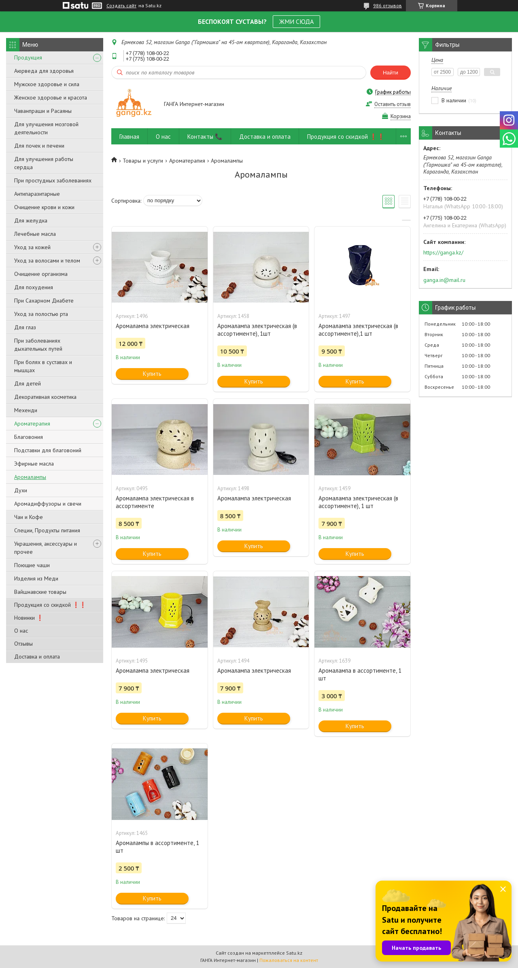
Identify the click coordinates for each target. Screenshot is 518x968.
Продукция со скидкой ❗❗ (50, 604)
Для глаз (25, 327)
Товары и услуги (143, 160)
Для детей (27, 383)
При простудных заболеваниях (52, 180)
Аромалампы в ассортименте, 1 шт (157, 846)
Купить (152, 373)
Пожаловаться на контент (288, 960)
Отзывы (23, 643)
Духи (20, 490)
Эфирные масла (34, 463)
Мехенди (25, 410)
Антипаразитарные (37, 193)
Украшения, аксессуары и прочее (45, 547)
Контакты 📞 (205, 136)
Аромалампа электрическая (152, 326)
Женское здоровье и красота (50, 97)
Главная (129, 136)
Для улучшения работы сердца (43, 163)
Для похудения (33, 287)
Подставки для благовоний (47, 450)
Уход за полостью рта (41, 314)
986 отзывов (387, 5)
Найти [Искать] (390, 73)
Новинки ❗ (28, 617)
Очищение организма (41, 273)
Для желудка (30, 220)
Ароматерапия (32, 423)
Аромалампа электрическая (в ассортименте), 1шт (257, 329)
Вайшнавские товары (40, 591)
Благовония (28, 437)
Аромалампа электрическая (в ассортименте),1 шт (358, 329)
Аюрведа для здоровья (44, 70)
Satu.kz (294, 953)
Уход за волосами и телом (47, 260)
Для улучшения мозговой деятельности (46, 128)
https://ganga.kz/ (443, 252)
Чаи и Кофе (28, 517)
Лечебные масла (35, 233)
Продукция (28, 57)
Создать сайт (121, 5)
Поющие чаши (32, 565)
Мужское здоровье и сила (46, 84)
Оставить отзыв (392, 104)
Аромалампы (30, 477)
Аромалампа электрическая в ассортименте (155, 502)
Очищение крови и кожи (44, 207)
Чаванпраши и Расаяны (43, 110)
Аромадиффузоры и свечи (47, 503)
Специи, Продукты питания (47, 530)
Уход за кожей (32, 247)
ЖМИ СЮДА (296, 21)
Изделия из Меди (36, 578)
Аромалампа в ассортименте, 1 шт (359, 674)
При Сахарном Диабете (44, 300)
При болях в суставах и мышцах (43, 366)
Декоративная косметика (45, 396)
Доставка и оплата (37, 656)
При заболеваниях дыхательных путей (38, 344)
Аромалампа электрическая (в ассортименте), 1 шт (358, 502)
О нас (21, 630)
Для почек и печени (39, 145)
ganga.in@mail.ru (444, 280)
